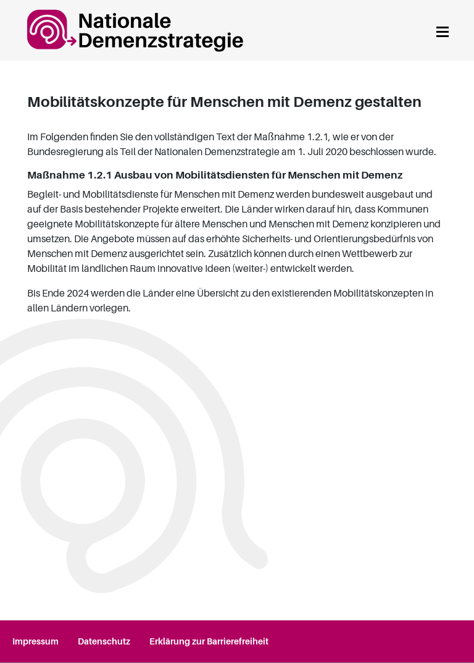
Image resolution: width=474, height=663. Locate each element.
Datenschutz (104, 641)
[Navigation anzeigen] (442, 30)
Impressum (35, 641)
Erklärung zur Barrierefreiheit (208, 641)
